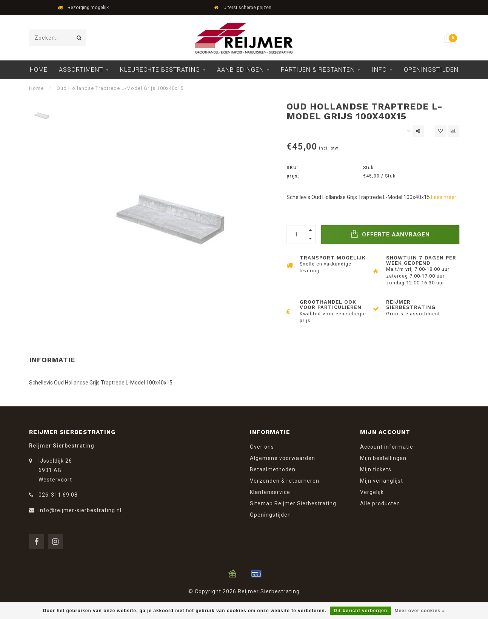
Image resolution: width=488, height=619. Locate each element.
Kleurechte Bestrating (160, 69)
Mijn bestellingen (383, 458)
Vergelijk (372, 492)
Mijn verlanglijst (381, 481)
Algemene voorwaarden (282, 458)
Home (39, 69)
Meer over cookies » (419, 610)
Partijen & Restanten (318, 69)
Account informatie (386, 447)
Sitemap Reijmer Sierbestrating (293, 503)
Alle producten (380, 503)
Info (379, 69)
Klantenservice (270, 492)
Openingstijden (431, 69)
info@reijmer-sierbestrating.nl (80, 510)
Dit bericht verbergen (360, 610)
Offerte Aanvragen (390, 234)
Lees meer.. (444, 197)
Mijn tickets (375, 469)
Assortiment (81, 69)
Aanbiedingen (240, 69)
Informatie (52, 360)
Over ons (262, 447)
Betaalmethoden (273, 469)
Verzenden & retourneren (284, 481)
